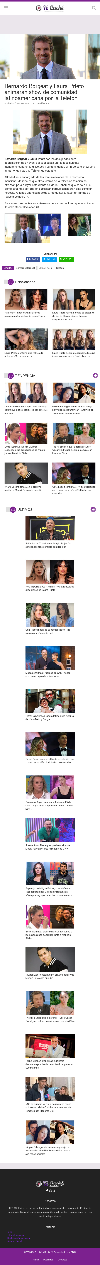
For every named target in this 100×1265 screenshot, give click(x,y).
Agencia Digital (14, 1241)
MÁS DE (8, 268)
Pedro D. (12, 103)
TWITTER (49, 259)
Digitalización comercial (18, 1238)
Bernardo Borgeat (25, 268)
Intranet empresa (15, 1235)
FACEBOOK (33, 259)
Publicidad (48, 1259)
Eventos (45, 103)
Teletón (60, 268)
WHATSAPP (66, 259)
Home (36, 1259)
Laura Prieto (45, 268)
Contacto (62, 1259)
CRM (9, 1232)
